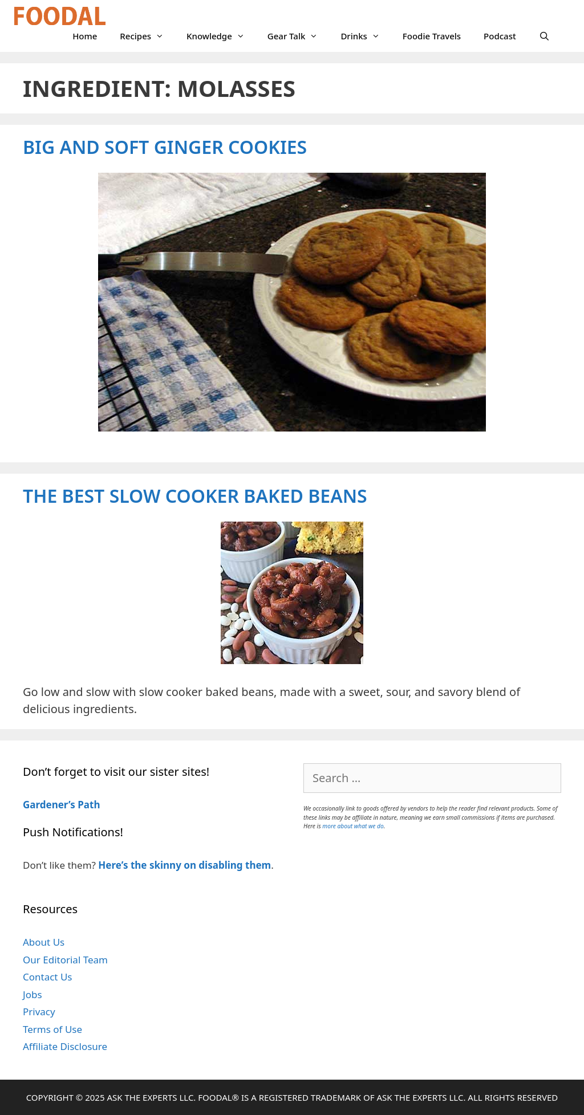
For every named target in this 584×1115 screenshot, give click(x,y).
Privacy (39, 1011)
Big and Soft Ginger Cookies (165, 147)
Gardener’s (49, 804)
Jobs (32, 994)
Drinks (365, 36)
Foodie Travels (432, 36)
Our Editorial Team (65, 959)
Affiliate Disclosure (65, 1046)
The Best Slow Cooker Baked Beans (195, 495)
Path (87, 804)
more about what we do (352, 826)
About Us (43, 942)
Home (84, 36)
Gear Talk (298, 36)
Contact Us (47, 976)
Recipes (147, 36)
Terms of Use (52, 1029)
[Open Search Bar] (544, 36)
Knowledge (221, 36)
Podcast (500, 36)
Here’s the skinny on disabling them (184, 865)
